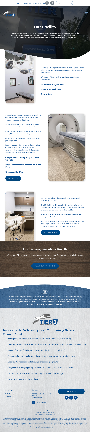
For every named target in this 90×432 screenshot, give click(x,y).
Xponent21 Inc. (50, 414)
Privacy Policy (45, 410)
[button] (86, 14)
